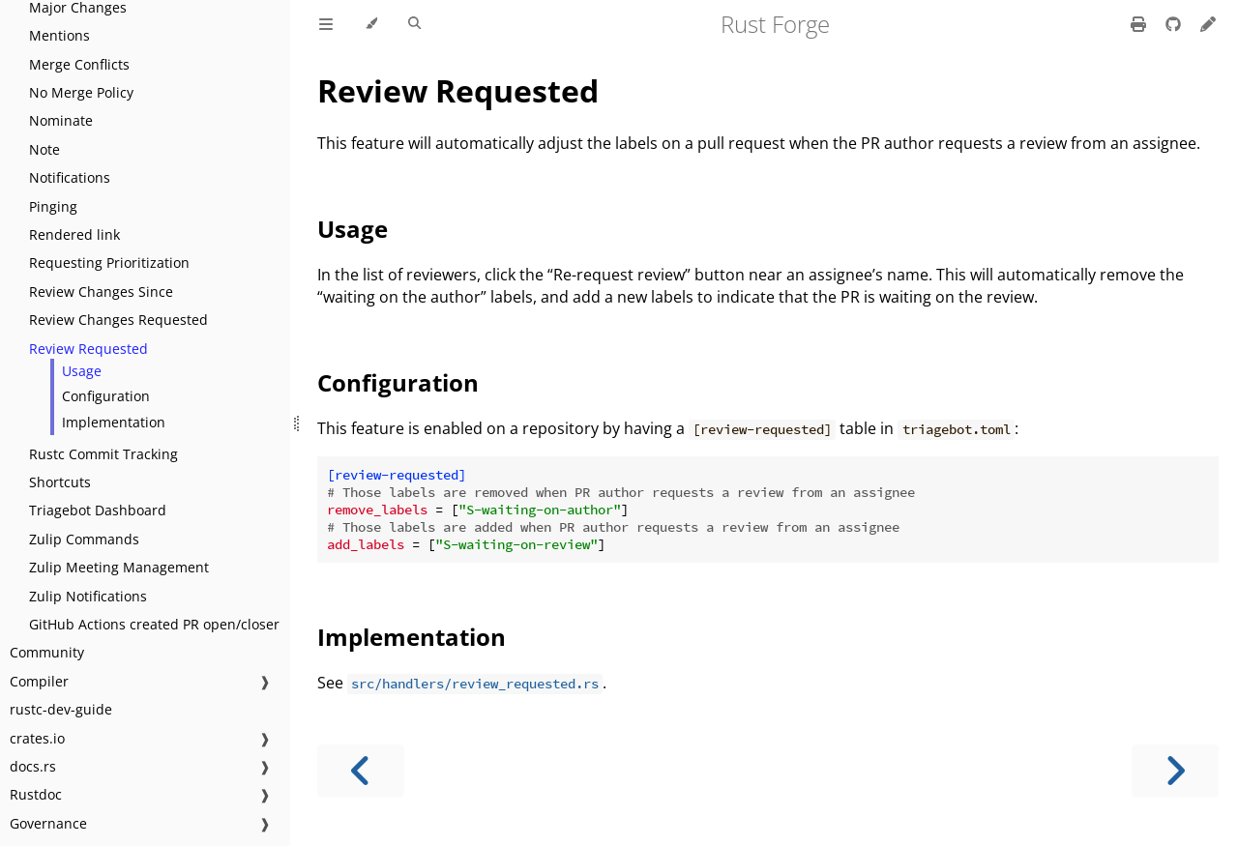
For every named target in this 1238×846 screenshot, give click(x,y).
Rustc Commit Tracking (103, 454)
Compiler (39, 681)
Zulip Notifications (88, 596)
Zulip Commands (84, 539)
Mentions (59, 35)
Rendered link (74, 234)
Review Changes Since (101, 291)
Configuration (106, 396)
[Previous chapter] (360, 771)
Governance (48, 823)
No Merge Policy (81, 92)
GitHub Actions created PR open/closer (154, 624)
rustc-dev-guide (61, 709)
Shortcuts (60, 482)
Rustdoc (36, 794)
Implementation (113, 422)
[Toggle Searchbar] (414, 24)
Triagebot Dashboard (97, 510)
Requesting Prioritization (109, 262)
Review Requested (88, 348)
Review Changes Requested (118, 319)
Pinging (53, 206)
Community (47, 652)
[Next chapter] (1175, 771)
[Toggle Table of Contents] (326, 24)
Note (44, 149)
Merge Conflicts (79, 64)
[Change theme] (371, 24)
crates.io (37, 738)
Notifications (69, 177)
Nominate (61, 120)
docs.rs (33, 766)
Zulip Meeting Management (119, 567)
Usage (82, 371)
